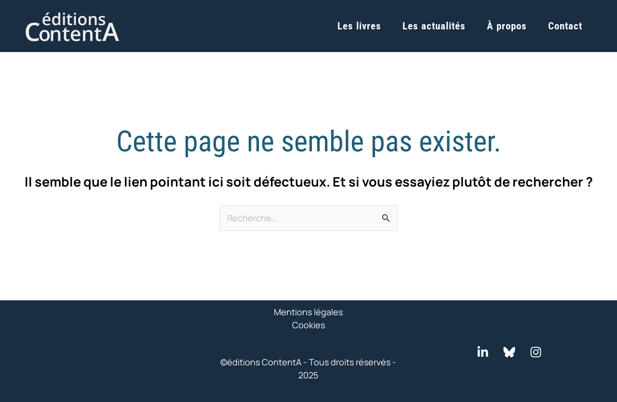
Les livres (359, 26)
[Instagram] (536, 352)
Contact (565, 26)
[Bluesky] (509, 352)
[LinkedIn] (483, 352)
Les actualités (434, 26)
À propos (507, 26)
